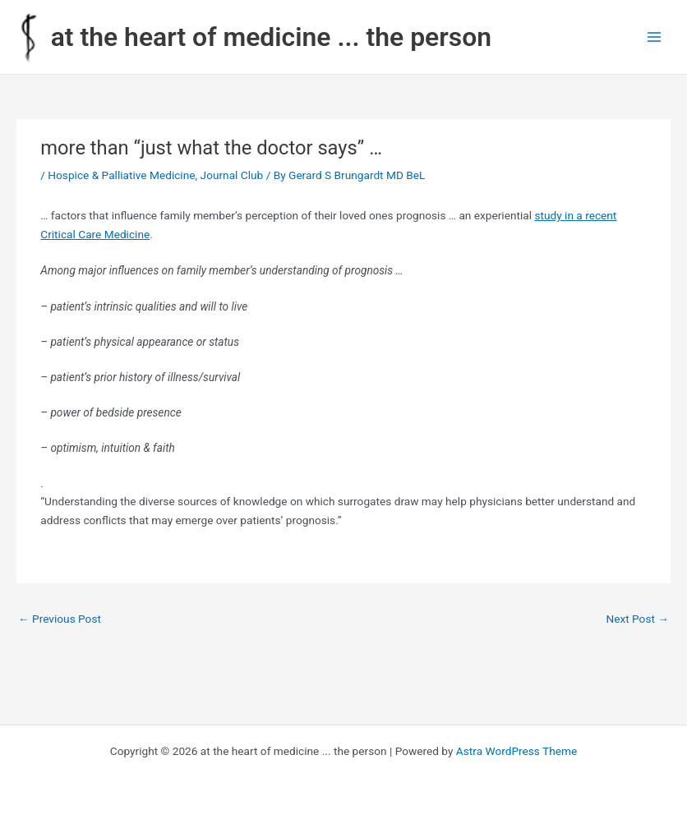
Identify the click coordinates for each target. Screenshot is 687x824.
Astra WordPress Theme (516, 750)
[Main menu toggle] (654, 37)
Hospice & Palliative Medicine (121, 175)
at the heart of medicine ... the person (271, 37)
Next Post (637, 618)
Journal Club (232, 175)
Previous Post (59, 618)
